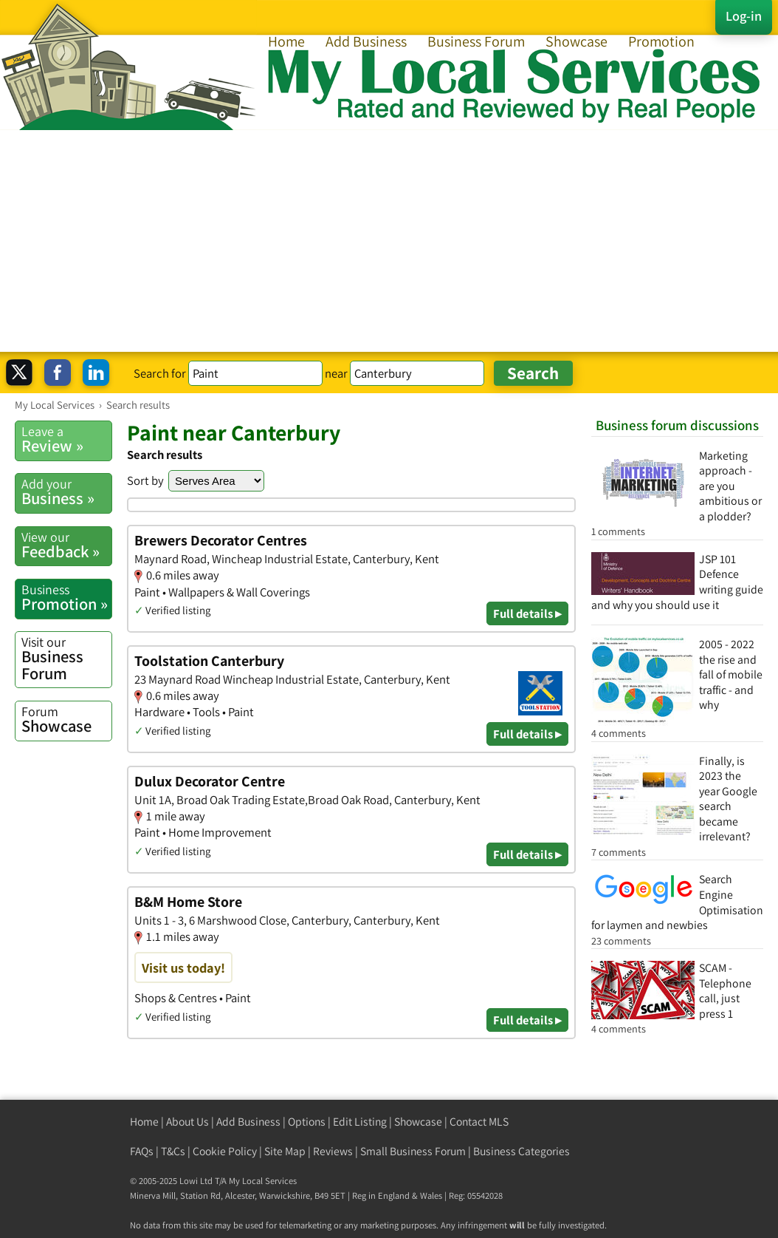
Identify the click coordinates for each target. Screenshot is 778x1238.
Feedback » (66, 545)
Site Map (285, 1151)
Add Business (366, 41)
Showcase (576, 41)
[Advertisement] (389, 240)
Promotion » (66, 597)
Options (307, 1122)
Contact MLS (479, 1122)
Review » (66, 439)
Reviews (333, 1151)
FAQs (142, 1151)
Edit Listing (360, 1122)
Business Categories (521, 1151)
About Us (187, 1122)
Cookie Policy (225, 1151)
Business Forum (476, 41)
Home (286, 41)
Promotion (661, 41)
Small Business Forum (413, 1151)
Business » (66, 492)
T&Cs (173, 1151)
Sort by (145, 480)
